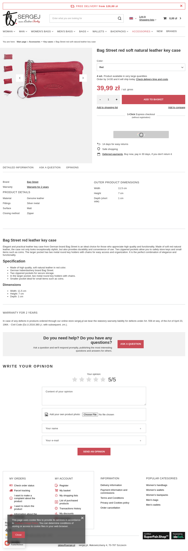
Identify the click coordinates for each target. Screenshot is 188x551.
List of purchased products (69, 502)
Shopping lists (146, 19)
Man (22, 31)
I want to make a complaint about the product (24, 498)
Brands (171, 31)
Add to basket (154, 99)
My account (64, 478)
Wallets (98, 31)
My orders (17, 478)
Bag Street (32, 182)
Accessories (141, 31)
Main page (21, 42)
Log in (142, 16)
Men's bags (65, 31)
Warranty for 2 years (38, 187)
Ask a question (130, 343)
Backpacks (118, 31)
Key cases (48, 42)
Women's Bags (41, 31)
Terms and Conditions (112, 498)
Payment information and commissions (113, 491)
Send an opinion (94, 451)
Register (64, 485)
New (160, 31)
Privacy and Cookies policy (114, 502)
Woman (8, 31)
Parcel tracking (22, 490)
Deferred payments (112, 154)
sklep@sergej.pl (66, 545)
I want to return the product (24, 507)
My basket (65, 490)
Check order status (24, 485)
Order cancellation (110, 507)
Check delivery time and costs (152, 79)
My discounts (67, 513)
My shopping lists (69, 495)
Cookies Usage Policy (26, 523)
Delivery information (111, 485)
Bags (82, 31)
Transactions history (70, 508)
